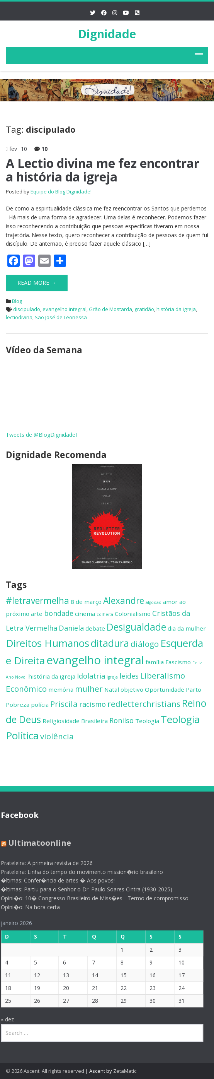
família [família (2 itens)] (155, 662)
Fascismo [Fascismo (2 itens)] (178, 662)
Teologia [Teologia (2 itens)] (147, 721)
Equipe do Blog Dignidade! (61, 191)
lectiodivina (19, 317)
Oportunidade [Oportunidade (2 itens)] (164, 689)
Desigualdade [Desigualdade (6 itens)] (136, 627)
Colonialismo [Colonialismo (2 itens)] (133, 613)
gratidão (144, 309)
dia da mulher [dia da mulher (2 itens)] (187, 628)
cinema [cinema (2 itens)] (85, 613)
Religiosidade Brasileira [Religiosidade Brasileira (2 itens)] (75, 721)
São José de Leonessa (61, 317)
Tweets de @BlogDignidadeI (41, 434)
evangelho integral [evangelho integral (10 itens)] (95, 660)
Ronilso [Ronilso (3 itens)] (121, 720)
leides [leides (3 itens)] (129, 676)
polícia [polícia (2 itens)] (40, 704)
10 (44, 148)
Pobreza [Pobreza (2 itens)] (17, 704)
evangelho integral (64, 309)
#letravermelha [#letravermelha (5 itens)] (37, 601)
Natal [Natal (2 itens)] (111, 689)
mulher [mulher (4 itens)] (89, 688)
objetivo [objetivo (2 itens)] (132, 689)
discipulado (26, 309)
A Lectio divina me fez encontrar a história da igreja (102, 170)
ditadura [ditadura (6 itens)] (110, 643)
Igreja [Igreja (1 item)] (112, 677)
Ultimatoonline (37, 843)
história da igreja (176, 309)
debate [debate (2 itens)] (95, 628)
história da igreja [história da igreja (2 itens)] (51, 676)
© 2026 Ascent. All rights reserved (45, 1070)
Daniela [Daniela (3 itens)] (71, 628)
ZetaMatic (124, 1070)
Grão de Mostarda (110, 309)
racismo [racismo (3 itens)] (92, 704)
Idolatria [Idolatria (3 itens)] (91, 676)
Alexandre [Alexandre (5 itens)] (123, 601)
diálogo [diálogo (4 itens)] (145, 643)
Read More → (36, 282)
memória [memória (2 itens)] (60, 689)
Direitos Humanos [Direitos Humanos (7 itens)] (47, 643)
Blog (17, 301)
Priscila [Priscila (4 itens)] (64, 703)
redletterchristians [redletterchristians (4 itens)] (143, 703)
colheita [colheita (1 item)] (105, 614)
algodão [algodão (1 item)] (153, 602)
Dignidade (107, 34)
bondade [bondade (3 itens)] (58, 613)
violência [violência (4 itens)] (57, 736)
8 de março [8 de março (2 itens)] (86, 601)
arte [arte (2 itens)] (36, 613)
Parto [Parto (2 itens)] (193, 689)
